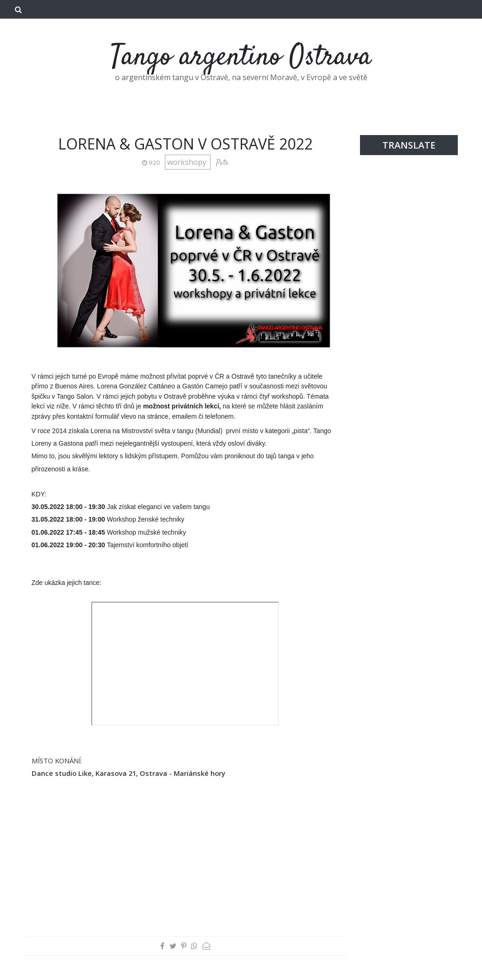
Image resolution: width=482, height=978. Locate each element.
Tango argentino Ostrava (241, 57)
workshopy (187, 162)
